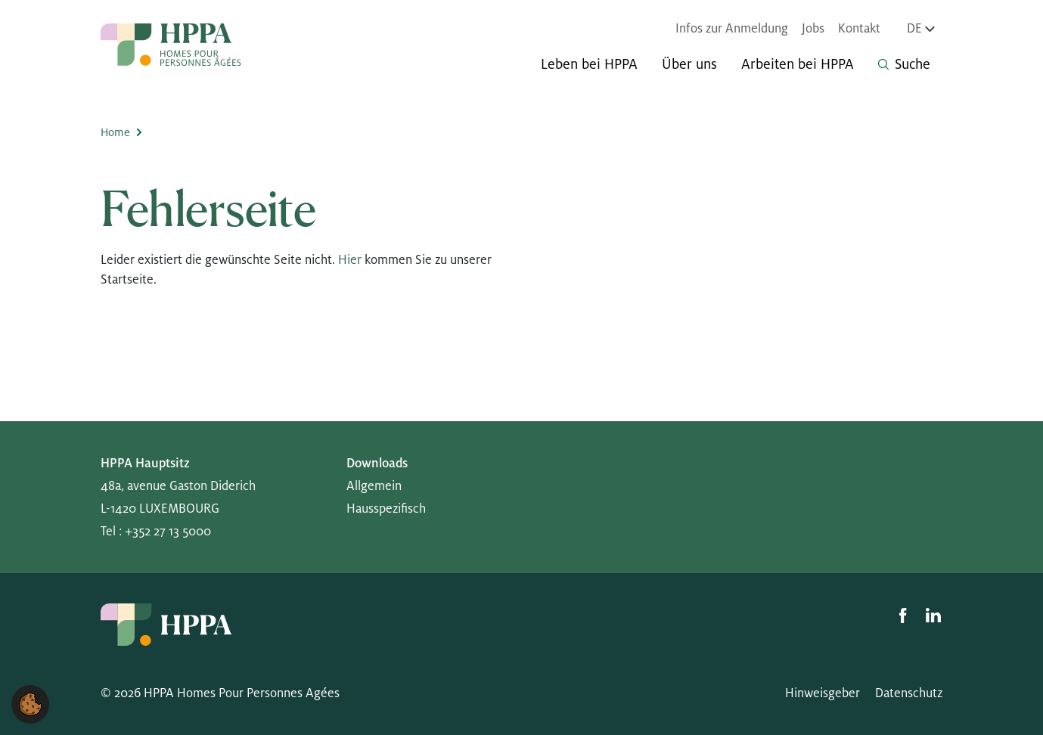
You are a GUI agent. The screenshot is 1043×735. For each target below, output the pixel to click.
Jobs (813, 29)
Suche (904, 64)
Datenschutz (908, 693)
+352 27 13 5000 (168, 531)
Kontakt (859, 29)
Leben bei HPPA (589, 64)
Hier (350, 260)
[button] (30, 704)
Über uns (689, 64)
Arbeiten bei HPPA (797, 64)
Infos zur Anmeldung (731, 29)
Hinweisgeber (822, 693)
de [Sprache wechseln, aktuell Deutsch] (921, 29)
